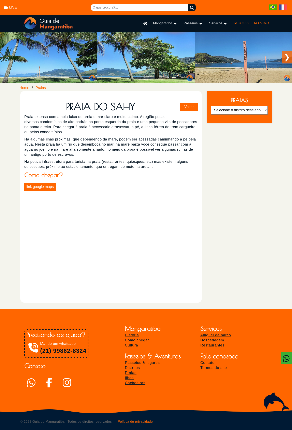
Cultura (131, 345)
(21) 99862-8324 (63, 350)
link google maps (40, 187)
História (132, 335)
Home (24, 88)
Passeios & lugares (142, 363)
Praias (40, 88)
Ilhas (129, 378)
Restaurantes (212, 345)
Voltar (189, 107)
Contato (207, 363)
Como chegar (137, 340)
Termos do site (213, 368)
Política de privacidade (135, 421)
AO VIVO (261, 23)
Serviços (218, 23)
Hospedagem (212, 340)
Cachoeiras (135, 383)
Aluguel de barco (215, 335)
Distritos (132, 368)
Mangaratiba (165, 23)
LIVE (10, 7)
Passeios (193, 23)
